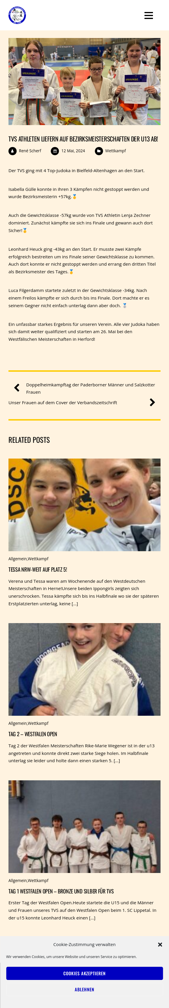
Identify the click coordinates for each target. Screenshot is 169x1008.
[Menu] (148, 15)
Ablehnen (84, 989)
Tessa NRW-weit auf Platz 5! (37, 569)
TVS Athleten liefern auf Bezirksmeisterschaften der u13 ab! (83, 138)
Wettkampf (115, 150)
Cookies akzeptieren (84, 973)
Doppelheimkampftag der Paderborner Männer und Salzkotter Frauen (86, 388)
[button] (160, 945)
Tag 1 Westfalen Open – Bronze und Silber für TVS (61, 891)
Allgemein (17, 558)
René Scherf (30, 150)
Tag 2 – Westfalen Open (32, 734)
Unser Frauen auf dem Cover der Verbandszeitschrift (79, 403)
